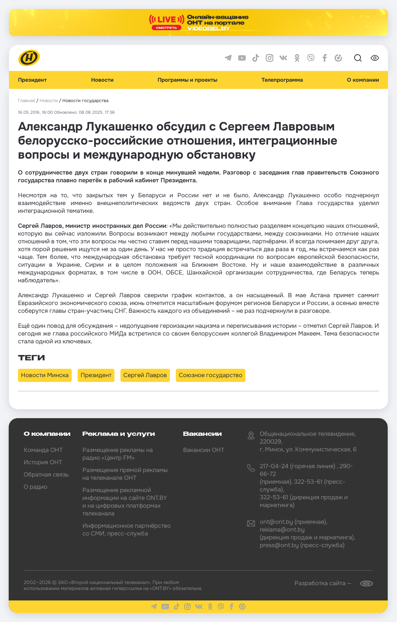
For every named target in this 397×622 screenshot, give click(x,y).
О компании (363, 80)
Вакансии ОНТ (203, 450)
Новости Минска (45, 375)
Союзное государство (210, 375)
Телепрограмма (282, 80)
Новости (102, 80)
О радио (35, 487)
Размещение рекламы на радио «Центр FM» (117, 454)
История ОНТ (43, 462)
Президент (32, 80)
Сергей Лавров (145, 375)
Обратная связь (46, 474)
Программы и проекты (187, 80)
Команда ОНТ (43, 450)
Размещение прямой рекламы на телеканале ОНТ (125, 474)
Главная (26, 101)
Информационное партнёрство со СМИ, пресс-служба (126, 529)
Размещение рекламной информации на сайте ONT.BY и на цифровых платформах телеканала (124, 501)
